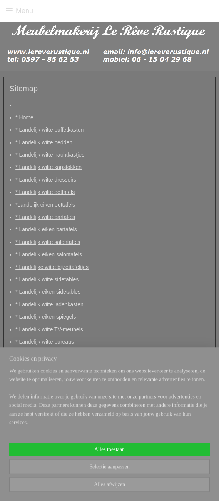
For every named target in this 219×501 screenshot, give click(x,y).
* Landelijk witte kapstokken (48, 167)
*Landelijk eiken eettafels (45, 205)
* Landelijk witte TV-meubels (49, 329)
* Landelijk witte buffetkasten (49, 130)
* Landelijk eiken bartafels (46, 230)
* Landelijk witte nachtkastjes (49, 155)
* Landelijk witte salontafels (47, 242)
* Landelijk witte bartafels (45, 217)
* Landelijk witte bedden (43, 142)
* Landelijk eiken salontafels (48, 255)
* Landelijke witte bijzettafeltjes (52, 267)
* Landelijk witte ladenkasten (49, 304)
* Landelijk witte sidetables (47, 279)
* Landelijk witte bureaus (44, 342)
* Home (24, 117)
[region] (109, 407)
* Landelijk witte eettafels (45, 192)
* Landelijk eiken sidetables (47, 292)
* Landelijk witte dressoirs (45, 180)
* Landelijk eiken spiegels (45, 317)
